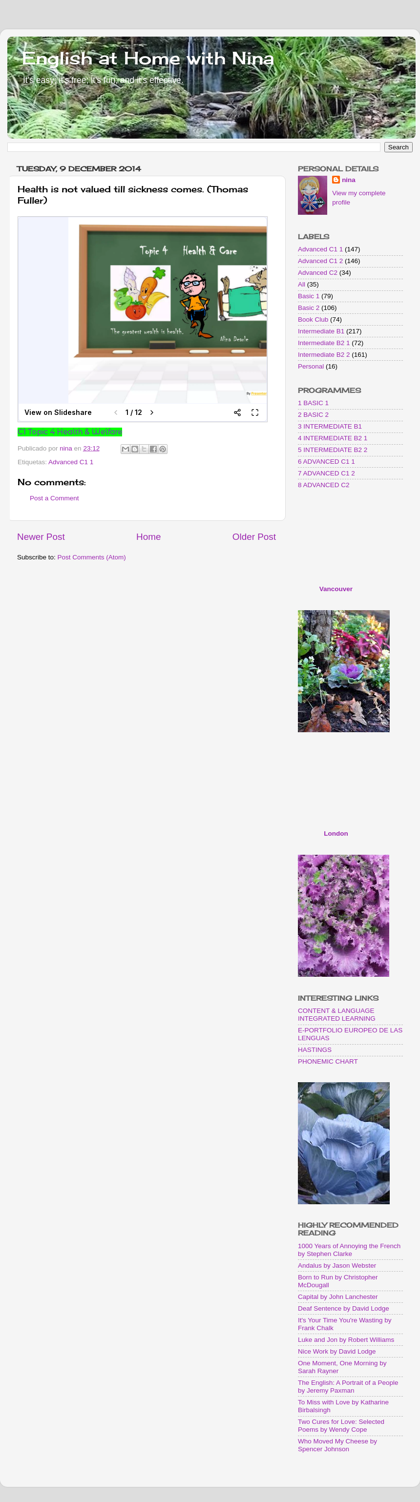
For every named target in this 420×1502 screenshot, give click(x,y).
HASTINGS (315, 1049)
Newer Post (41, 537)
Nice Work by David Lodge (337, 1351)
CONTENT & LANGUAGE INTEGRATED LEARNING (337, 1014)
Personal (311, 366)
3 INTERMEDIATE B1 (330, 426)
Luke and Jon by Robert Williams (346, 1339)
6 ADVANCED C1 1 (326, 461)
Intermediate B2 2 (324, 354)
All (301, 284)
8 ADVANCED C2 (324, 485)
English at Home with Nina (148, 58)
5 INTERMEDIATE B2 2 (332, 449)
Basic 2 (308, 307)
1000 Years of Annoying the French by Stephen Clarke (349, 1249)
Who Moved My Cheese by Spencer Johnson (337, 1445)
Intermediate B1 (321, 331)
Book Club (313, 319)
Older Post (254, 537)
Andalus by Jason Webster (337, 1265)
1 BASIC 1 (313, 403)
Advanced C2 (317, 272)
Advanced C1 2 (320, 261)
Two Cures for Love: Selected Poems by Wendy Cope (341, 1425)
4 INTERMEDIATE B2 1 (332, 438)
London (336, 833)
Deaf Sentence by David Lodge (343, 1308)
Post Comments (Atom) (92, 557)
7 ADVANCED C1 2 (326, 473)
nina (349, 180)
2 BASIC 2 (313, 414)
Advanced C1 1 (70, 462)
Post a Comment (54, 498)
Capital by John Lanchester (338, 1296)
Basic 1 (308, 296)
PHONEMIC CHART (328, 1061)
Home (148, 537)
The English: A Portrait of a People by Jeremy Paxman (348, 1386)
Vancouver (336, 589)
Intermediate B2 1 (324, 343)
